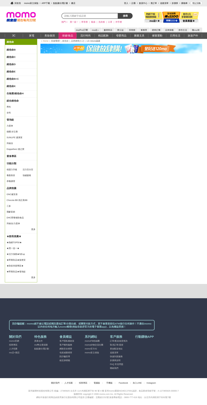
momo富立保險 (31, 3)
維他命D (11, 64)
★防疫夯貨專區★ (15, 266)
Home (46, 41)
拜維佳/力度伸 (13, 223)
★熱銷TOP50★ (14, 242)
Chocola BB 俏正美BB (17, 200)
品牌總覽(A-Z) (77, 41)
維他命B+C (13, 78)
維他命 (65, 41)
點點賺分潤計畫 (60, 3)
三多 (9, 206)
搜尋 (125, 15)
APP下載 (46, 3)
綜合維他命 (13, 100)
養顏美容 (11, 175)
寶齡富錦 (11, 212)
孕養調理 (11, 181)
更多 (33, 229)
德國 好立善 (12, 131)
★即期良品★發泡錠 (16, 271)
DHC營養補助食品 (15, 217)
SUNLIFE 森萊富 (14, 137)
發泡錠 (10, 119)
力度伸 (10, 126)
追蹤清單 (164, 3)
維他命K (11, 86)
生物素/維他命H (15, 93)
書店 (73, 3)
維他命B (11, 49)
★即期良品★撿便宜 (16, 260)
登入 (126, 3)
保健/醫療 (55, 41)
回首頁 (18, 3)
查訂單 (154, 3)
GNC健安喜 (12, 194)
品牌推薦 (11, 188)
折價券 (175, 3)
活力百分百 (28, 169)
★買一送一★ (13, 248)
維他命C (11, 57)
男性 (9, 107)
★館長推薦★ (14, 236)
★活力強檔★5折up (16, 254)
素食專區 (11, 156)
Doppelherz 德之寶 (15, 149)
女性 (9, 112)
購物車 (184, 3)
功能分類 (11, 163)
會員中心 (143, 3)
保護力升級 (12, 169)
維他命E (11, 71)
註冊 (133, 3)
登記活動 (196, 3)
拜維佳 (10, 143)
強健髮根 (27, 175)
